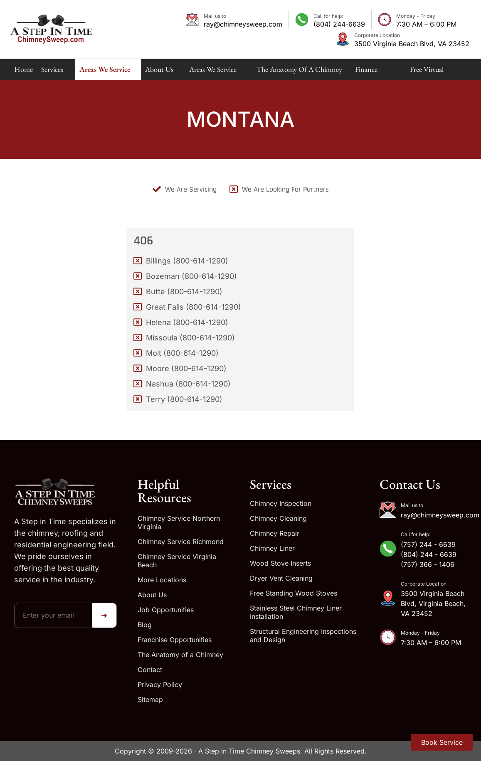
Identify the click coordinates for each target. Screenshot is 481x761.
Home (23, 69)
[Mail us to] (192, 19)
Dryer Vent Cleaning (281, 578)
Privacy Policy (160, 684)
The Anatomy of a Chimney (299, 72)
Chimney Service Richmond (181, 541)
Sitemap (150, 699)
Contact (150, 669)
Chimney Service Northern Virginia (179, 522)
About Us (159, 72)
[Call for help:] (301, 19)
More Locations (162, 580)
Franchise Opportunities (175, 639)
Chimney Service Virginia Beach (177, 560)
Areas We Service (104, 72)
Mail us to (215, 16)
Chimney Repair (274, 533)
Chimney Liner (272, 548)
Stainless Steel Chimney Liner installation (296, 612)
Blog (145, 625)
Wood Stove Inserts (280, 563)
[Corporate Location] (342, 39)
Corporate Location (377, 35)
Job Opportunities (166, 610)
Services (52, 72)
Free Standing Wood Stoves (293, 593)
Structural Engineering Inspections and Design (303, 635)
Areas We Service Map (213, 72)
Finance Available (367, 72)
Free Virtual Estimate (427, 72)
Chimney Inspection (280, 503)
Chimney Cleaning (278, 518)
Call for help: (328, 16)
